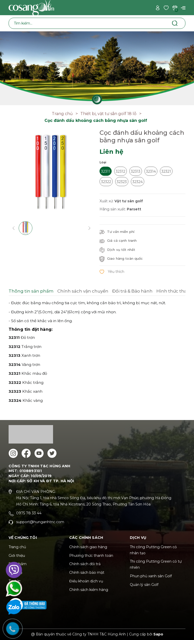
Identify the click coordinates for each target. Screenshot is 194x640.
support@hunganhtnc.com (40, 522)
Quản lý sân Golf (144, 584)
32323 (122, 182)
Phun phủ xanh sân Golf (151, 576)
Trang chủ (17, 547)
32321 (166, 171)
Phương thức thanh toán (91, 555)
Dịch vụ (15, 572)
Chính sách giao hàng (88, 547)
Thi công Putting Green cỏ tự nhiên (156, 564)
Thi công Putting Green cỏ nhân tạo (153, 550)
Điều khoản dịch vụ (86, 581)
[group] (51, 172)
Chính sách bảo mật (86, 572)
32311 (105, 171)
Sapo (158, 634)
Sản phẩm (18, 564)
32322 (106, 182)
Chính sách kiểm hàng (88, 589)
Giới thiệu (17, 555)
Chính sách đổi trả (85, 564)
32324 (137, 182)
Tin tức (14, 581)
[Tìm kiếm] (174, 23)
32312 (120, 171)
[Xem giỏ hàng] (174, 7)
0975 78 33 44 (28, 513)
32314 (151, 171)
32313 (135, 171)
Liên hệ (15, 589)
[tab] (31, 292)
